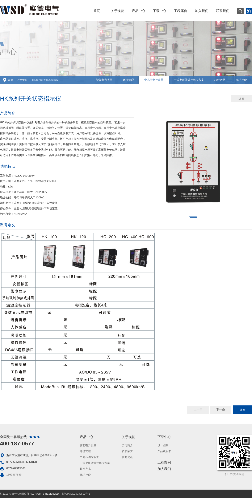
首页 (96, 11)
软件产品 (219, 79)
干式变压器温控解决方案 (189, 79)
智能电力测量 (104, 79)
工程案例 (180, 11)
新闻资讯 (127, 457)
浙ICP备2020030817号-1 (76, 493)
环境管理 (128, 79)
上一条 (198, 409)
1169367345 (13, 474)
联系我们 (222, 11)
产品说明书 (164, 451)
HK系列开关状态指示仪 (45, 79)
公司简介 (127, 445)
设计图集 (163, 445)
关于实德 (117, 11)
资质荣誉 (127, 451)
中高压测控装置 (153, 79)
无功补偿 (241, 79)
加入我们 (201, 11)
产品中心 (138, 11)
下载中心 (159, 11)
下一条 (220, 409)
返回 (241, 98)
